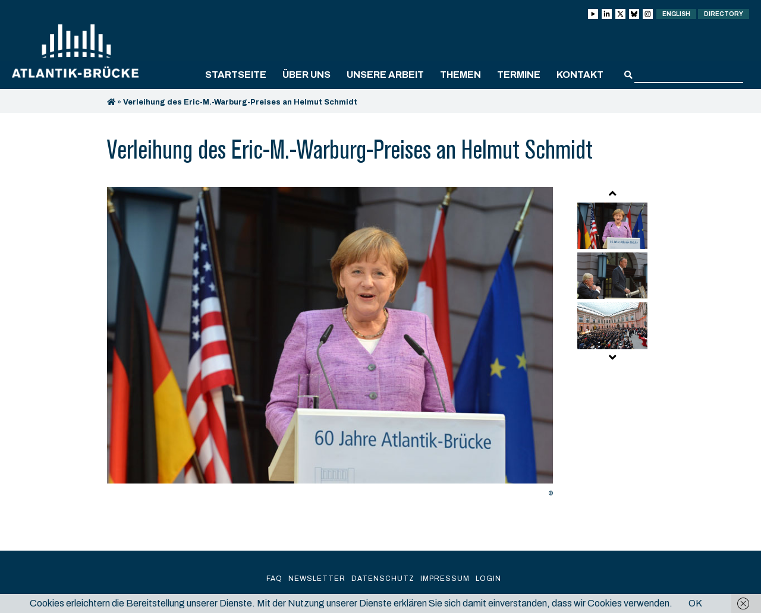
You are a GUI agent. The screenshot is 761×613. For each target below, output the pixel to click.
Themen (460, 74)
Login (488, 578)
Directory (723, 14)
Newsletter (316, 578)
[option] (330, 345)
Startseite (235, 74)
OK (695, 603)
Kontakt (579, 74)
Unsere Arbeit (385, 74)
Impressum (445, 578)
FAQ (274, 578)
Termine (518, 74)
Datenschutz (382, 578)
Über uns (306, 74)
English (676, 14)
